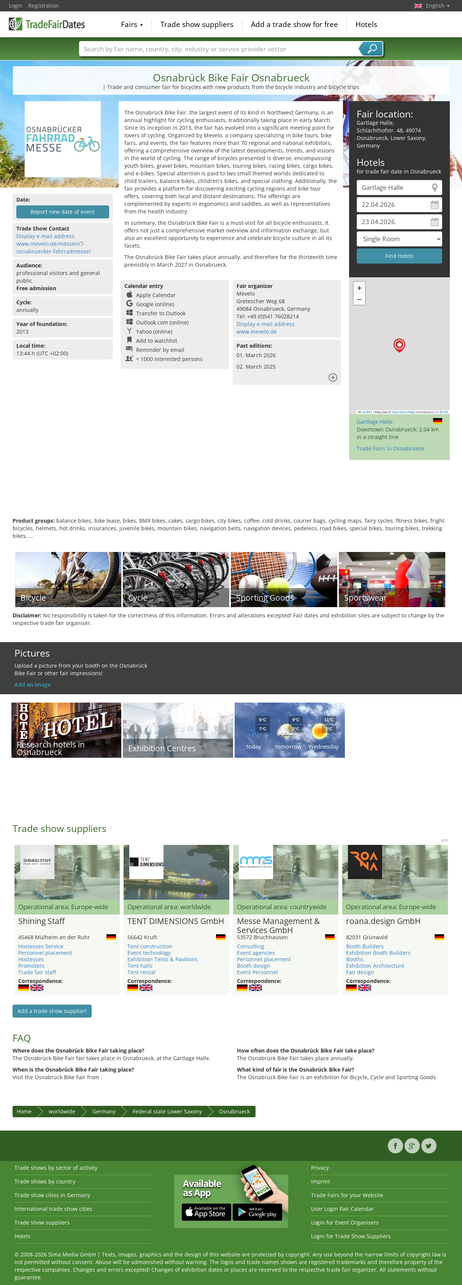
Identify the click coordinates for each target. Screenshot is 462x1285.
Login (15, 5)
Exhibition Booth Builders (378, 952)
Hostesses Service (41, 946)
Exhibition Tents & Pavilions (162, 959)
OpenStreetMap (403, 412)
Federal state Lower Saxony (167, 1111)
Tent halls (139, 965)
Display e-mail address (45, 236)
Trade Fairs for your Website (347, 1195)
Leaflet (365, 412)
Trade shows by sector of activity (55, 1167)
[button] (399, 345)
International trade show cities (53, 1208)
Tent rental (141, 972)
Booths (355, 959)
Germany (104, 1111)
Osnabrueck (234, 1111)
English (438, 5)
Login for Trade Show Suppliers (351, 1236)
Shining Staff (41, 921)
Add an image (32, 684)
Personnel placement (45, 952)
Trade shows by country (44, 1181)
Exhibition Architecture (375, 965)
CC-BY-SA (441, 412)
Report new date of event (62, 211)
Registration (43, 5)
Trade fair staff (37, 972)
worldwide (62, 1111)
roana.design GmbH (383, 921)
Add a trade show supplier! (52, 1011)
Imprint (320, 1181)
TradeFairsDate (47, 23)
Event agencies (256, 952)
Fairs (132, 24)
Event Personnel (257, 972)
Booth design (253, 965)
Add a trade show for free (294, 24)
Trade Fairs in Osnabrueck (390, 448)
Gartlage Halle (375, 421)
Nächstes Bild (224, 872)
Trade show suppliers (196, 24)
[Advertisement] (231, 492)
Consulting (250, 946)
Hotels (366, 24)
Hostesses (31, 959)
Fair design (360, 972)
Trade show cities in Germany (52, 1195)
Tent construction (149, 946)
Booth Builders (365, 946)
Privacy (320, 1167)
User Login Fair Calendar (342, 1208)
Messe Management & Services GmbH (278, 925)
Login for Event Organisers (345, 1222)
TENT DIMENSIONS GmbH (175, 921)
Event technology (149, 952)
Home (24, 1111)
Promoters (31, 965)
